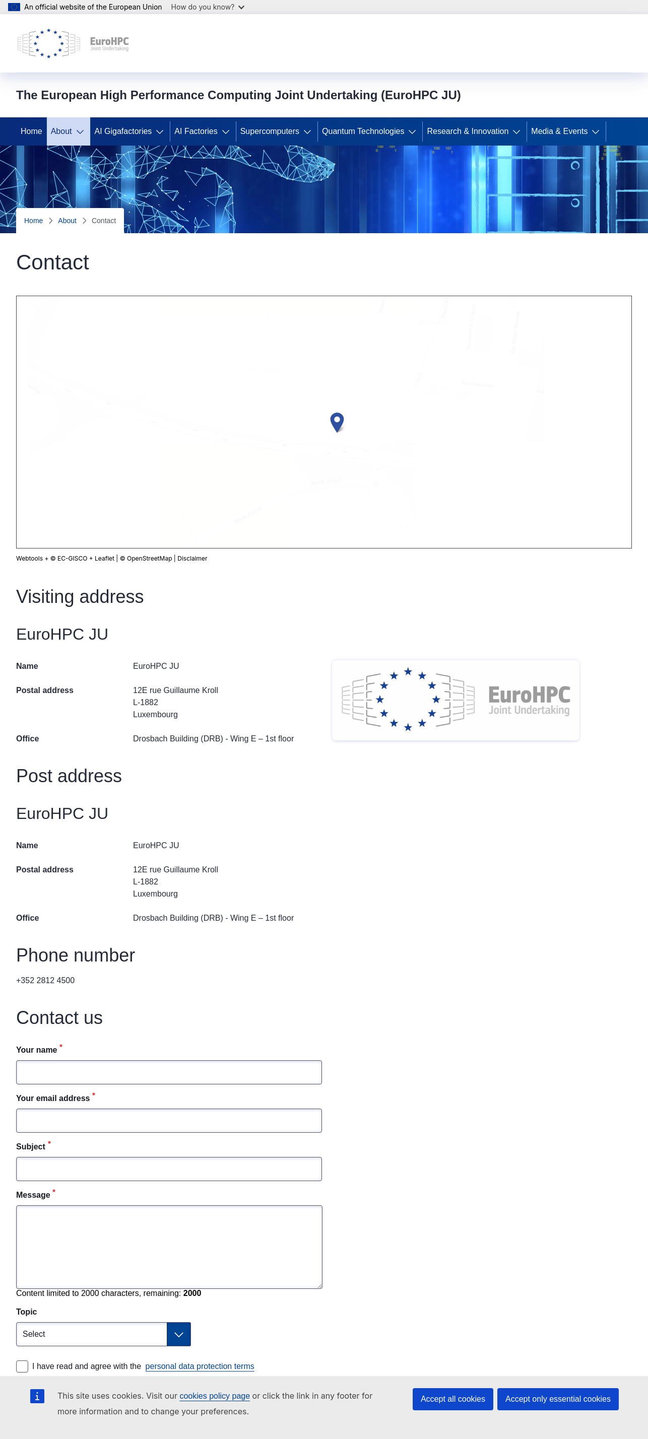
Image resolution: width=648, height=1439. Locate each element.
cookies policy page (214, 1396)
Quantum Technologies (363, 131)
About (61, 131)
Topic (26, 1312)
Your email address (53, 1098)
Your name (36, 1050)
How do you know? (208, 7)
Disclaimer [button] (113, 558)
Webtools (29, 558)
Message (33, 1195)
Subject (30, 1146)
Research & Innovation (467, 131)
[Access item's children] (82, 131)
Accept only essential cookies (558, 1399)
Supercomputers (269, 131)
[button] (337, 423)
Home (31, 131)
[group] (324, 422)
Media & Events (559, 131)
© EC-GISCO (69, 558)
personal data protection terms (200, 1366)
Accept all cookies (453, 1399)
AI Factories (195, 131)
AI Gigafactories (123, 131)
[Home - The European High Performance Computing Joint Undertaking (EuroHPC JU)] (73, 43)
